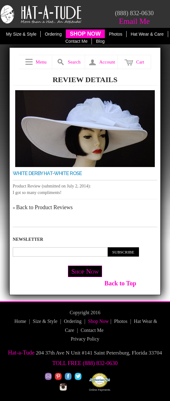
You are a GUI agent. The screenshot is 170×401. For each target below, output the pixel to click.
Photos (116, 34)
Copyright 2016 (84, 312)
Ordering (53, 34)
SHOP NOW (85, 34)
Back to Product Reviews (43, 207)
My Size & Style (21, 34)
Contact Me (76, 41)
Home (20, 321)
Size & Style (45, 321)
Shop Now (85, 271)
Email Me (134, 21)
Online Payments (99, 389)
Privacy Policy (85, 339)
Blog (100, 41)
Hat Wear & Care (147, 34)
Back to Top (120, 283)
